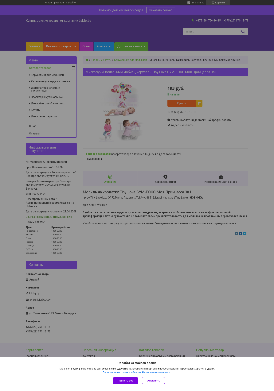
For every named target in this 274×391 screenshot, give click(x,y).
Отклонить (153, 380)
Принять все (125, 380)
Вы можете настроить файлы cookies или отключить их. (136, 372)
